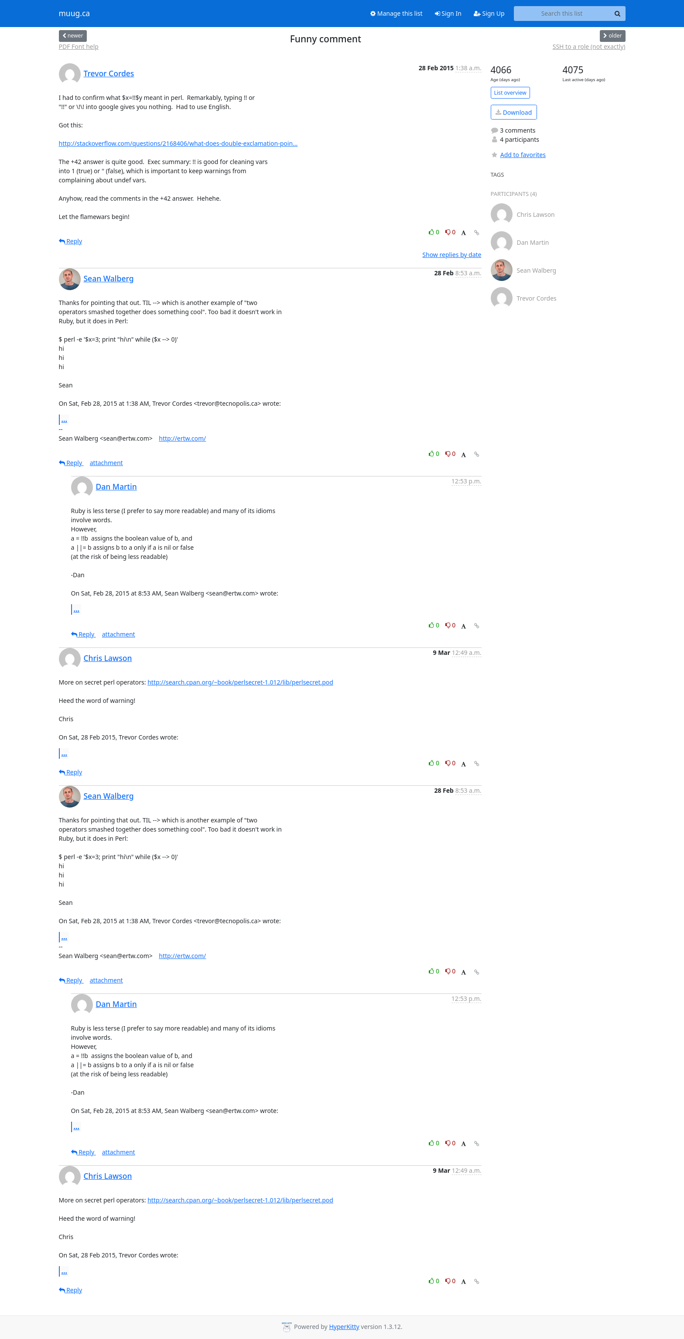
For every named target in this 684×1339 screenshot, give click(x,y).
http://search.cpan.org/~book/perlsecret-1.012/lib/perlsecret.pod (240, 682)
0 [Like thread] (435, 232)
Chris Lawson (108, 658)
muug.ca (74, 13)
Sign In (448, 13)
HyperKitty (344, 1326)
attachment (106, 463)
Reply (70, 241)
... (65, 419)
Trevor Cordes (109, 73)
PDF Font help (79, 46)
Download (514, 112)
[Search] (618, 13)
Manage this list (396, 13)
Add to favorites (518, 155)
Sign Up (489, 13)
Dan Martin (116, 486)
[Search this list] (562, 13)
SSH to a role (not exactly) (589, 46)
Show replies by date (451, 254)
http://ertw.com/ (182, 438)
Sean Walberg (109, 278)
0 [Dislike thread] (450, 232)
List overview (510, 92)
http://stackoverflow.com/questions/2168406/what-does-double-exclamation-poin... (178, 143)
